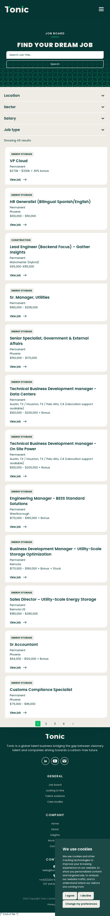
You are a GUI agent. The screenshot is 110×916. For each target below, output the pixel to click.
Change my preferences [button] (81, 904)
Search (55, 64)
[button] (101, 9)
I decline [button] (85, 895)
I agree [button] (69, 895)
